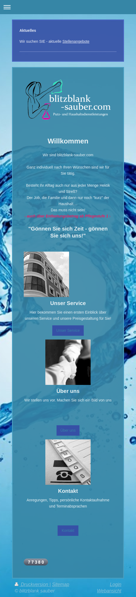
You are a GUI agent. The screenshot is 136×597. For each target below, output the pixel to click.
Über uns (68, 430)
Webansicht (109, 591)
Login (115, 584)
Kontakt (68, 530)
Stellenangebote (75, 41)
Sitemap (60, 584)
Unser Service (68, 330)
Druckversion (32, 584)
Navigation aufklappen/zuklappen (68, 7)
